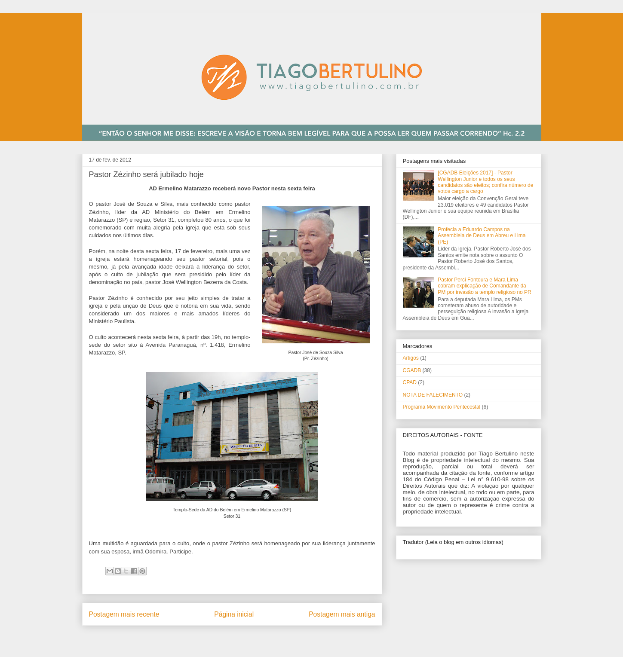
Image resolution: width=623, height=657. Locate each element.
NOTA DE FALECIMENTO (433, 395)
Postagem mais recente (124, 614)
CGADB (412, 370)
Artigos (411, 358)
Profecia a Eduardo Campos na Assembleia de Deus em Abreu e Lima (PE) (481, 235)
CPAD (410, 382)
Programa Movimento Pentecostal (442, 407)
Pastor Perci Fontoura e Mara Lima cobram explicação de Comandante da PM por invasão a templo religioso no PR (484, 286)
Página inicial (234, 614)
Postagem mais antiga (342, 614)
